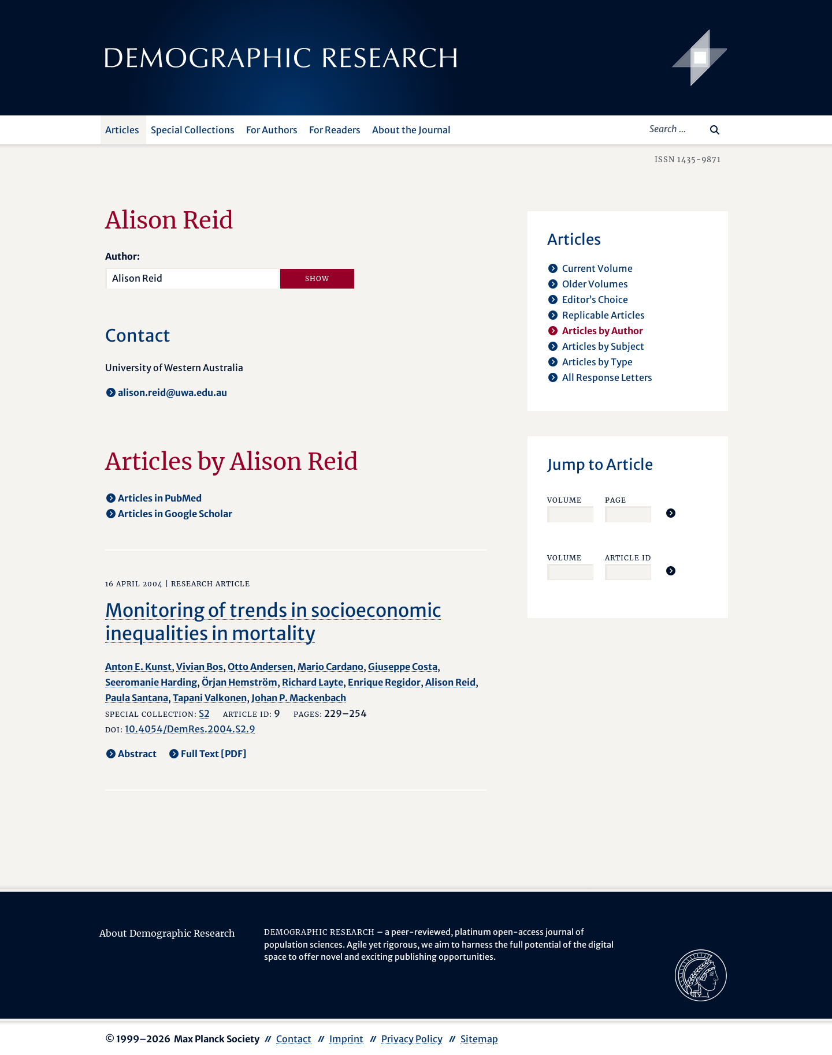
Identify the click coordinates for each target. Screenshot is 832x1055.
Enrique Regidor (384, 682)
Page (615, 500)
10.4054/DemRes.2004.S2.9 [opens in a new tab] (190, 729)
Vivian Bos (199, 666)
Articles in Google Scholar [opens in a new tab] (175, 513)
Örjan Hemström (239, 682)
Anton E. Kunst (138, 666)
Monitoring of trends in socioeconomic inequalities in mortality (273, 622)
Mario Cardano (330, 666)
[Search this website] (697, 128)
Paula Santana (136, 698)
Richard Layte (312, 682)
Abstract (137, 754)
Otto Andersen (260, 666)
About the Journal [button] (411, 130)
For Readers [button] (335, 130)
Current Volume (597, 268)
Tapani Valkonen (210, 698)
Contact (293, 1039)
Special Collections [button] (193, 130)
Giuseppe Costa (402, 666)
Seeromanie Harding (151, 682)
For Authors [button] (272, 130)
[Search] (715, 130)
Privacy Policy (412, 1039)
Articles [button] (122, 130)
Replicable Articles (603, 315)
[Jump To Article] (671, 513)
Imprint (346, 1039)
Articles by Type (597, 362)
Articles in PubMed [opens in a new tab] (160, 498)
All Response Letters (607, 377)
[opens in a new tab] (701, 974)
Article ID (628, 557)
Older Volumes (595, 284)
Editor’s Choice (595, 299)
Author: (122, 256)
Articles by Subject (603, 346)
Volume (564, 500)
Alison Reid (450, 682)
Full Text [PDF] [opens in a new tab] (214, 754)
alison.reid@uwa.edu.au (172, 392)
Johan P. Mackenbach (298, 698)
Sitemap (479, 1039)
